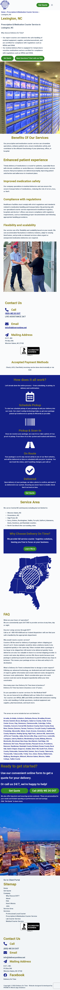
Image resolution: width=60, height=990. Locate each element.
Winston (42, 756)
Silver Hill (35, 749)
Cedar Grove (46, 721)
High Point (31, 733)
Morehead (16, 741)
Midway (42, 739)
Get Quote (42, 5)
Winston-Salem (32, 756)
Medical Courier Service (15, 921)
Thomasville (8, 754)
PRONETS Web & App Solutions (14, 987)
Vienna (40, 754)
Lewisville (51, 736)
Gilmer (23, 731)
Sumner (31, 751)
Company (7, 893)
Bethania (28, 718)
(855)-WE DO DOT (12, 313)
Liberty (14, 739)
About (8, 898)
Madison (20, 739)
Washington (15, 756)
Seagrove (21, 749)
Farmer (23, 728)
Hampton (12, 733)
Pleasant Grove (37, 744)
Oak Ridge (41, 741)
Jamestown (50, 733)
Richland (35, 746)
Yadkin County (15, 759)
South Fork (43, 749)
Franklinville (50, 728)
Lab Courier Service (13, 919)
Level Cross (42, 736)
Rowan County (44, 746)
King (35, 736)
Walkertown (47, 754)
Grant (28, 731)
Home (3, 12)
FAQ (7, 901)
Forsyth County (40, 728)
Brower (48, 718)
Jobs (8, 906)
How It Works (11, 903)
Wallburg (7, 756)
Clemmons (22, 723)
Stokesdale (13, 751)
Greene (33, 731)
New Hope (24, 741)
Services (7, 911)
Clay (15, 723)
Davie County (44, 726)
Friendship (7, 731)
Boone (34, 718)
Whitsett (23, 756)
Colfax (48, 723)
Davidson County (33, 726)
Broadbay (41, 718)
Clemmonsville (32, 723)
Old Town (14, 744)
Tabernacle (49, 751)
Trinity (25, 754)
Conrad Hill (22, 726)
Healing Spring (22, 733)
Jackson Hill (40, 733)
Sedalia (28, 749)
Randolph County (26, 746)
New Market (32, 741)
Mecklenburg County (31, 739)
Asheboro (20, 718)
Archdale (13, 718)
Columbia (7, 726)
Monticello (7, 741)
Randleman (15, 746)
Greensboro (41, 731)
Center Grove (9, 723)
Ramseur (7, 746)
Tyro (30, 754)
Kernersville (28, 736)
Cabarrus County (35, 721)
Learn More (30, 549)
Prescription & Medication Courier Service (22, 12)
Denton (10, 728)
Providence (48, 744)
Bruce (18, 721)
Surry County (39, 751)
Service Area (8, 909)
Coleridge (41, 723)
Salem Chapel (12, 749)
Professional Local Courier (16, 914)
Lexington (7, 739)
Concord (14, 726)
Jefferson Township (11, 736)
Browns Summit (9, 721)
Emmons (17, 728)
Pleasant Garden (25, 744)
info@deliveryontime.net (16, 327)
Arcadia (6, 718)
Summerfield (23, 751)
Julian (21, 736)
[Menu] (52, 5)
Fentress (30, 728)
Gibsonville (16, 731)
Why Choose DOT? (12, 896)
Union (35, 754)
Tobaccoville (18, 754)
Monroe (49, 739)
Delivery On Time (10, 979)
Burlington (24, 721)
